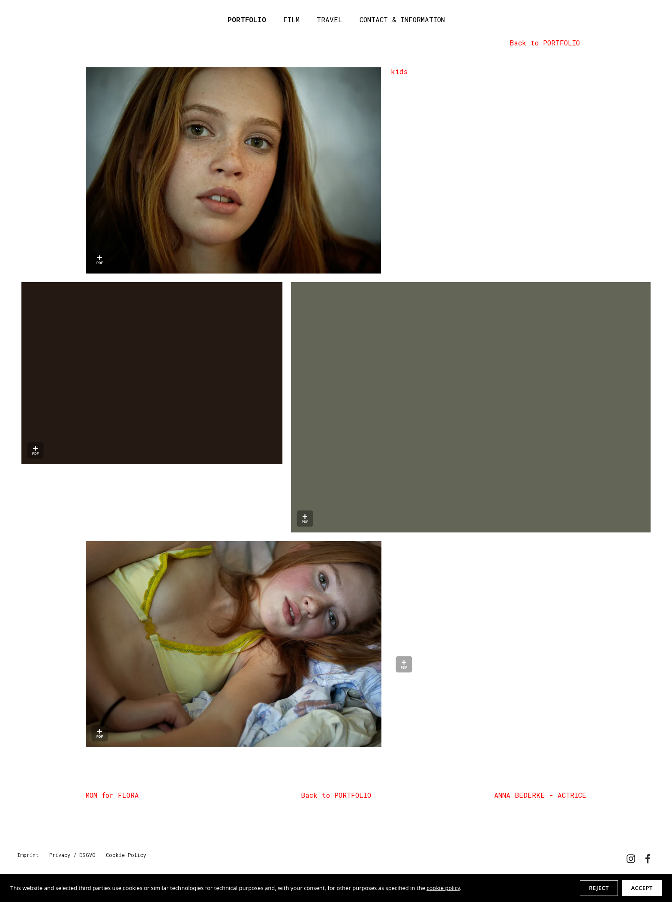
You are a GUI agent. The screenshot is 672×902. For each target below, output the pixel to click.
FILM (291, 19)
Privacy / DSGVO (72, 854)
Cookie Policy (126, 854)
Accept (642, 888)
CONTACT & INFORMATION (402, 19)
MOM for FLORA (112, 795)
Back (545, 43)
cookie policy (443, 888)
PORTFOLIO (247, 19)
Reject (599, 888)
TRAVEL (329, 19)
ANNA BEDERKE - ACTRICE (540, 795)
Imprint (28, 854)
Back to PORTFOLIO (336, 795)
